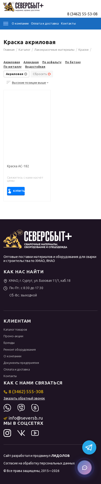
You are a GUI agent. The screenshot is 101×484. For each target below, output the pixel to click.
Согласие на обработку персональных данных (39, 463)
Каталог (6, 23)
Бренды (9, 342)
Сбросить (42, 74)
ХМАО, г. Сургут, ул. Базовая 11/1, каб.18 (37, 280)
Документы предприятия (21, 362)
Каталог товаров (15, 329)
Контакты (68, 23)
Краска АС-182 (18, 166)
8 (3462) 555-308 (24, 391)
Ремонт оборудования (20, 349)
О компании (20, 23)
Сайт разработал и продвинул (37, 456)
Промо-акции (13, 336)
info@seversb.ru (23, 418)
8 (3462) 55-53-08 (82, 14)
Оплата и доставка (45, 23)
